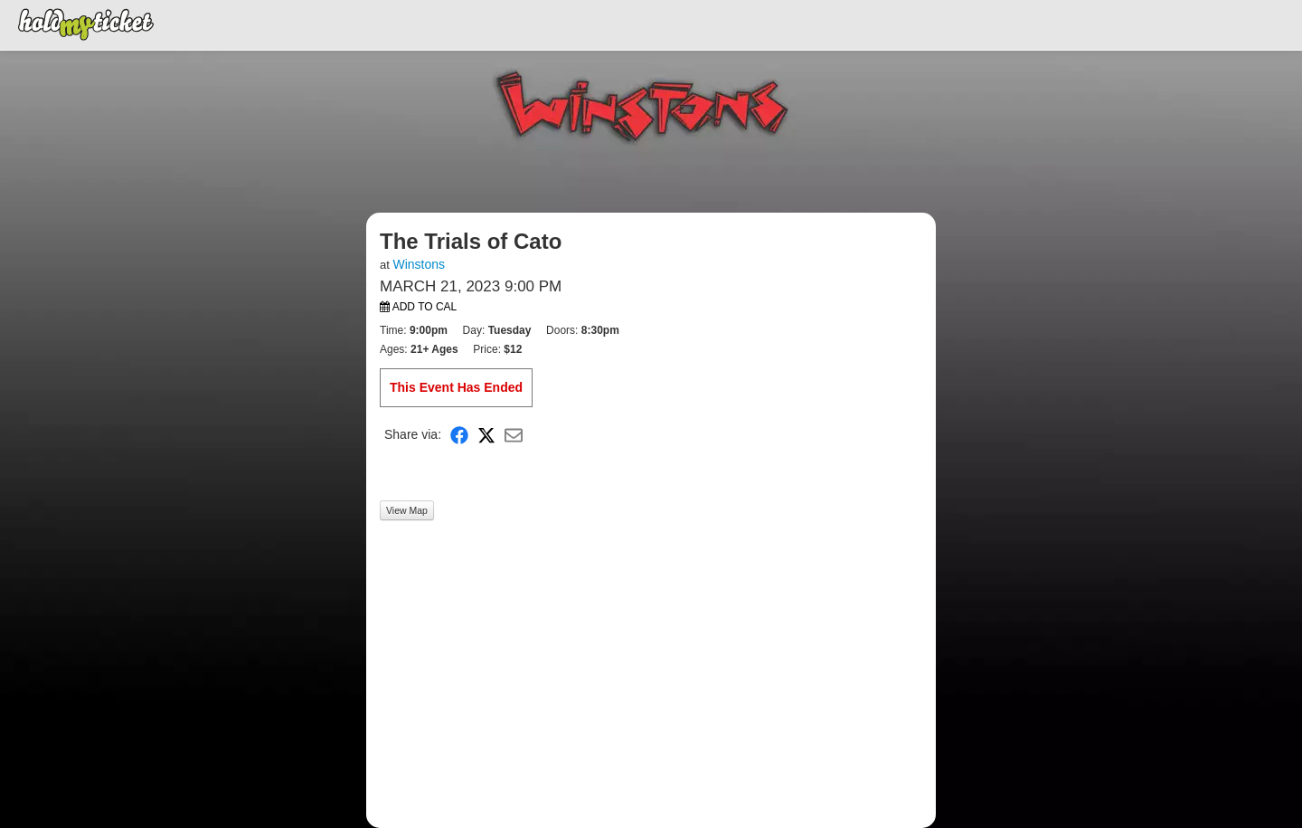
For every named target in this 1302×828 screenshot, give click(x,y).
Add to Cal (418, 306)
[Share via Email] (514, 434)
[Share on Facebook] (459, 434)
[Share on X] (486, 434)
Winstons (418, 264)
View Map (407, 510)
